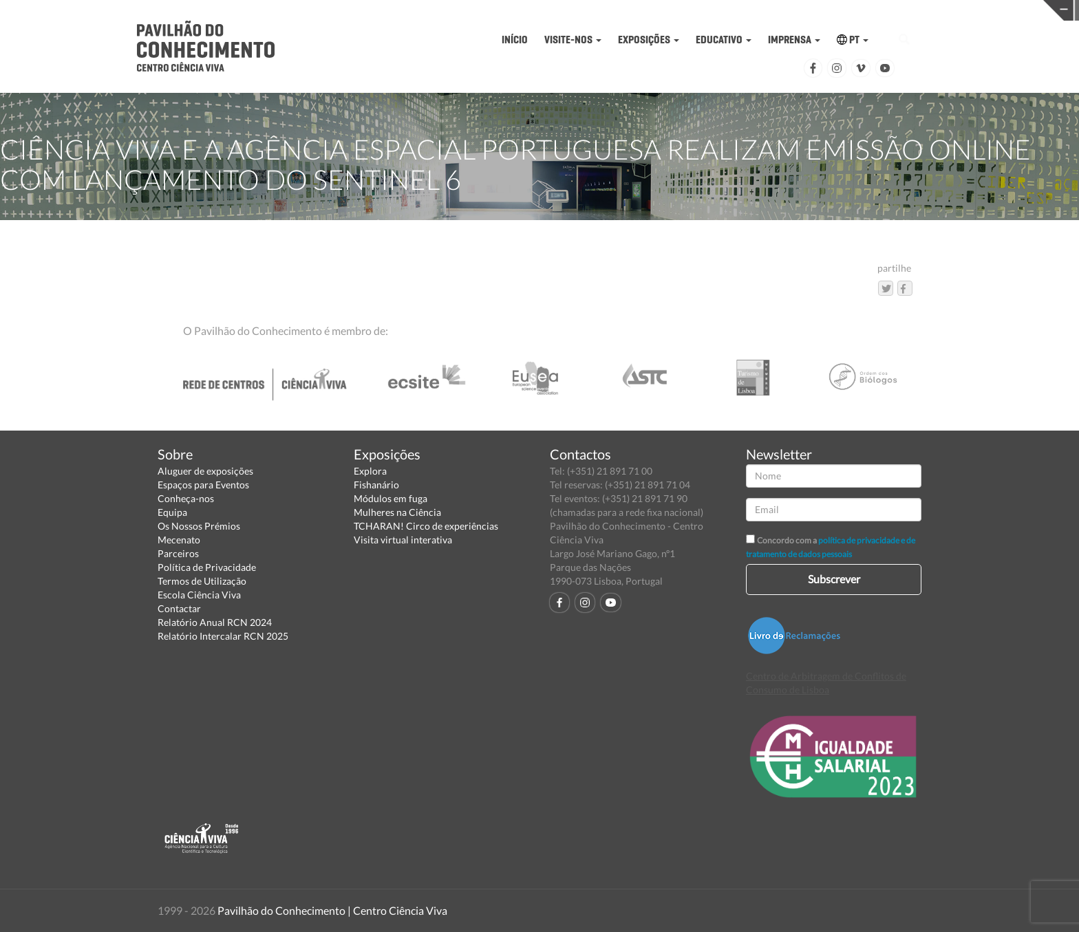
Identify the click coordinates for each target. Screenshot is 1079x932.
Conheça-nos (186, 498)
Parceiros (178, 553)
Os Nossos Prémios (199, 526)
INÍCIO (515, 39)
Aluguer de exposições (205, 471)
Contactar (179, 608)
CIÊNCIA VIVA (737, 9)
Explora (370, 471)
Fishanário (376, 484)
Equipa (172, 512)
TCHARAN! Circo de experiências (426, 526)
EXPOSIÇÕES (648, 39)
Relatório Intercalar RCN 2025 (223, 636)
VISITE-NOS (572, 39)
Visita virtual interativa (403, 539)
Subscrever (834, 578)
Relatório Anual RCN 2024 (215, 622)
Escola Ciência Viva (199, 594)
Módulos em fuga (390, 498)
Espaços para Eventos (203, 484)
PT (852, 39)
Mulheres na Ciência (397, 512)
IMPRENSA (794, 39)
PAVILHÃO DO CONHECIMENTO (504, 11)
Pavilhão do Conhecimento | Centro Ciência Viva (332, 910)
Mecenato (179, 539)
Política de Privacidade (207, 567)
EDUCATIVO (723, 39)
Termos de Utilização (202, 581)
